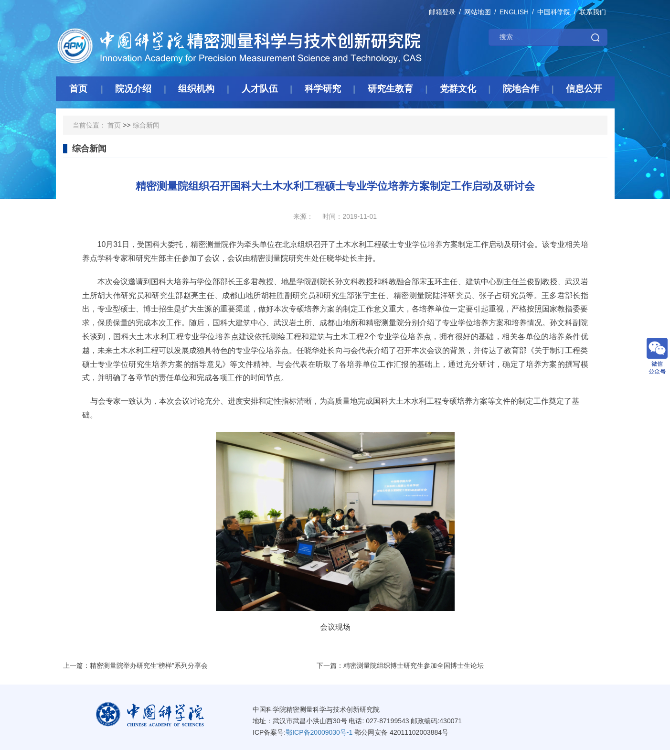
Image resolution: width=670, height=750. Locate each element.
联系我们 (592, 12)
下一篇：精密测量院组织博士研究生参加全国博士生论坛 (400, 665)
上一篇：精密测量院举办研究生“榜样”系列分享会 (135, 665)
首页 (114, 125)
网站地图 (477, 12)
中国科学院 (554, 12)
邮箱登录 (442, 12)
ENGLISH (514, 12)
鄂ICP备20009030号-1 (319, 732)
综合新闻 (146, 125)
